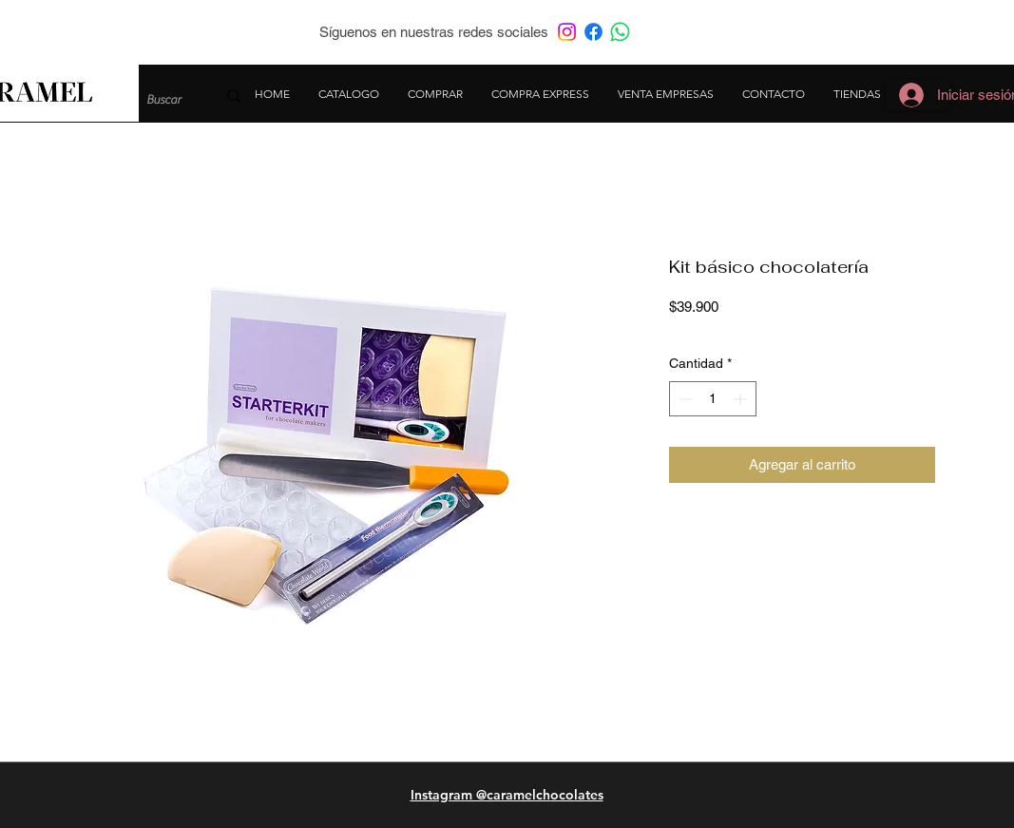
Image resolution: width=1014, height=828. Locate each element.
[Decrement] (684, 398)
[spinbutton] (713, 398)
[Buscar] (166, 100)
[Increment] (742, 398)
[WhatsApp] (620, 32)
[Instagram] (567, 32)
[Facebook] (593, 32)
